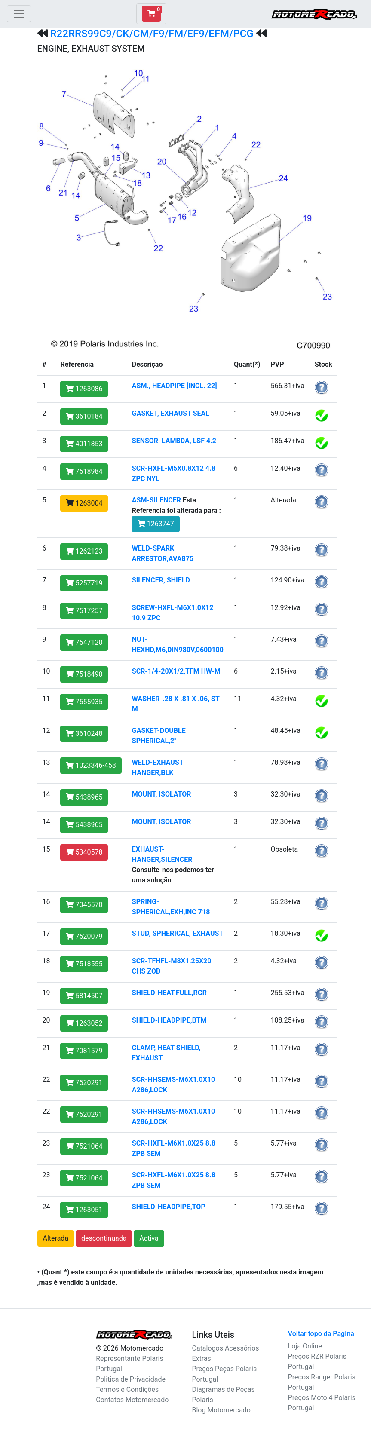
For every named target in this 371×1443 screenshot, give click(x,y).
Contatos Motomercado (132, 1400)
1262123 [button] (84, 551)
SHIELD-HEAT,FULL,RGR (169, 993)
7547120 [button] (84, 642)
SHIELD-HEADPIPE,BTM (169, 1020)
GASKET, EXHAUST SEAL (170, 413)
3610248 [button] (84, 733)
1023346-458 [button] (91, 765)
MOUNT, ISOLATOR (161, 794)
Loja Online (305, 1346)
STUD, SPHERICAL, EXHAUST (177, 933)
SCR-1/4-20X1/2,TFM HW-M (176, 671)
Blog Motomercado (221, 1410)
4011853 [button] (84, 444)
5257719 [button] (84, 583)
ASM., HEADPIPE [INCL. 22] (174, 386)
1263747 (156, 524)
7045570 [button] (84, 905)
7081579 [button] (84, 1051)
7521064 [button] (84, 1146)
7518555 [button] (84, 964)
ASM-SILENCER (156, 500)
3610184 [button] (84, 416)
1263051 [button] (84, 1210)
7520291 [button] (84, 1082)
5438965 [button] (84, 797)
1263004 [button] (84, 503)
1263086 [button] (84, 389)
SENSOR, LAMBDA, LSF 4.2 (174, 441)
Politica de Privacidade (131, 1379)
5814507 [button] (84, 996)
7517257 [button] (84, 611)
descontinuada (103, 1238)
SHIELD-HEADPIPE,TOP (168, 1207)
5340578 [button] (84, 852)
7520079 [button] (84, 936)
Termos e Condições (127, 1389)
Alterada (56, 1238)
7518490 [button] (84, 674)
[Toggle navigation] (19, 13)
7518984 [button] (84, 471)
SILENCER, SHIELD (161, 580)
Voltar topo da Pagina (321, 1334)
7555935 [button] (84, 702)
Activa (148, 1238)
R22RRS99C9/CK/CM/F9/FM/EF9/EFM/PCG (151, 34)
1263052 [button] (84, 1023)
